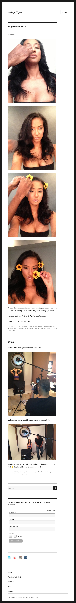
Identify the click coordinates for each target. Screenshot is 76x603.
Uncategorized (22, 326)
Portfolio (11, 582)
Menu (64, 12)
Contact (11, 591)
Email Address (31, 526)
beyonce (49, 326)
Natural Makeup (12, 474)
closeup (10, 328)
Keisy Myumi (16, 12)
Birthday (11, 533)
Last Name (12, 519)
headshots (22, 328)
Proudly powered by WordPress (28, 597)
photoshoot (30, 474)
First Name (12, 512)
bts (53, 326)
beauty (31, 326)
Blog (9, 586)
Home (10, 572)
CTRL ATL (16, 328)
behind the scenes (40, 326)
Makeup (37, 328)
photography (22, 474)
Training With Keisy (15, 577)
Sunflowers (47, 328)
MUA (42, 328)
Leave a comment (41, 474)
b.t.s (11, 342)
